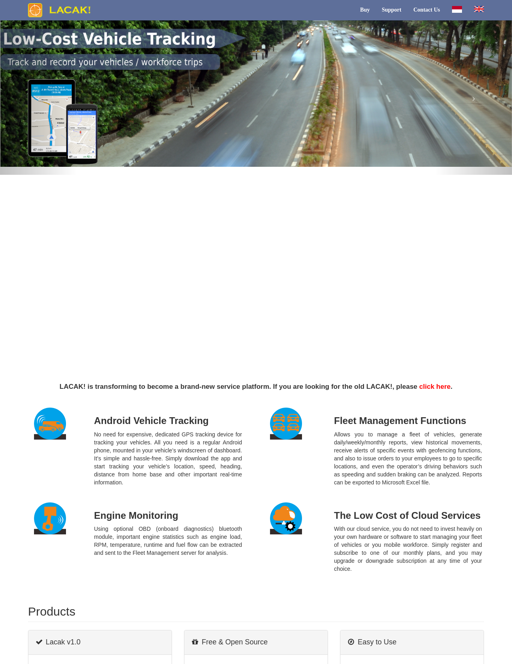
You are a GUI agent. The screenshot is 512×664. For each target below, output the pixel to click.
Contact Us (427, 10)
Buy (365, 10)
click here (434, 386)
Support (391, 10)
